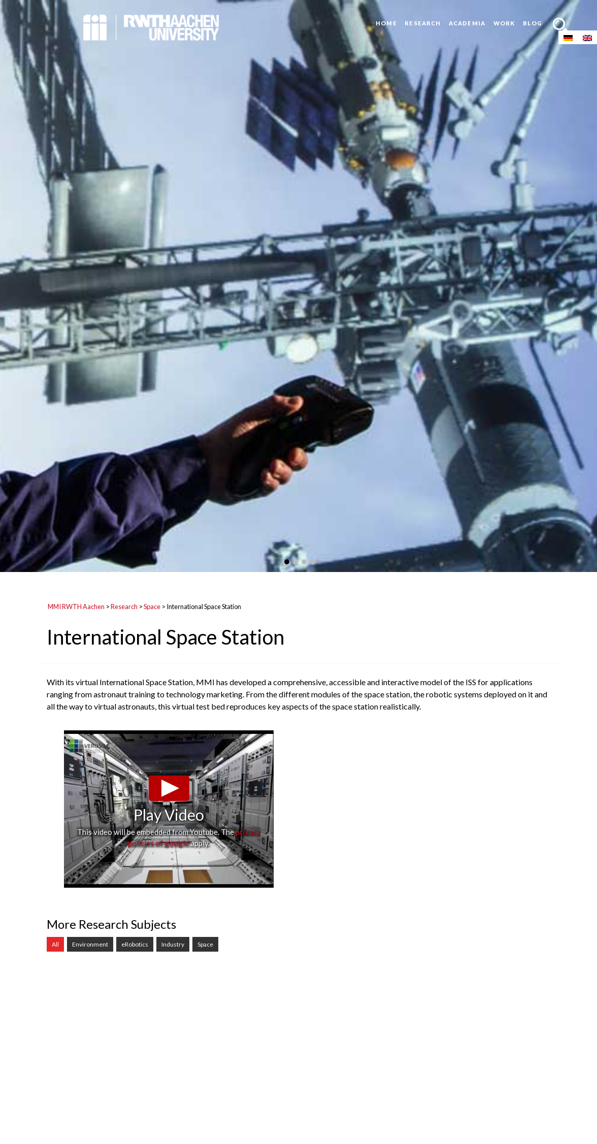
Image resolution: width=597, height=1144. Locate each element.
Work (504, 23)
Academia (467, 23)
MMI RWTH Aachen (76, 606)
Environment (90, 944)
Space (152, 606)
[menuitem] (568, 37)
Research (423, 23)
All (55, 944)
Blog (532, 23)
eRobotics (134, 944)
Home (386, 23)
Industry (172, 944)
